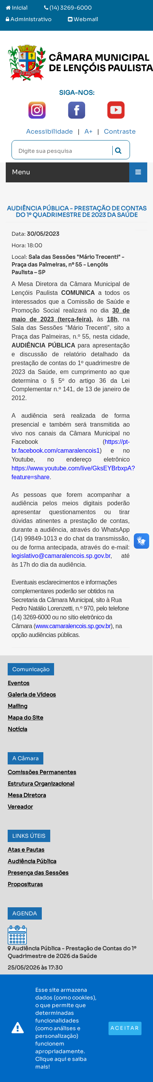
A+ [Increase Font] (88, 131)
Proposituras (25, 884)
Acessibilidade (49, 131)
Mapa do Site (25, 717)
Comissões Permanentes (42, 772)
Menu (21, 172)
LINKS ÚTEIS (29, 835)
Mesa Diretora (27, 795)
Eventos (19, 683)
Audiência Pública (32, 861)
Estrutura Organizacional (41, 783)
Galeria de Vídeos (32, 694)
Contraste (120, 131)
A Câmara (25, 758)
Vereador (20, 806)
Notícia (17, 729)
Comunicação (30, 669)
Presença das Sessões (38, 872)
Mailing (17, 706)
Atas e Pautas (26, 849)
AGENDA (24, 913)
